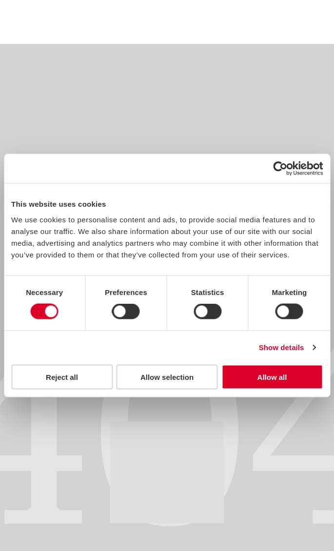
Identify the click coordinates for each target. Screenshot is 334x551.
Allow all (272, 377)
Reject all (62, 377)
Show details (281, 347)
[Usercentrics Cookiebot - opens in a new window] (280, 168)
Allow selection (167, 377)
